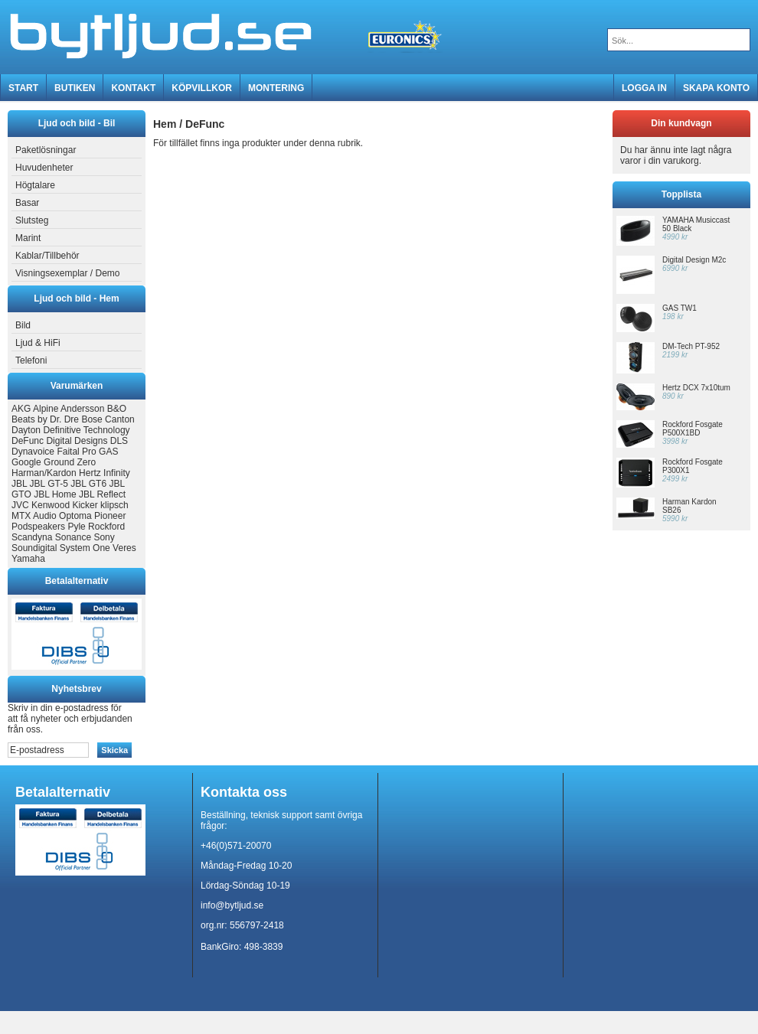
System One (85, 548)
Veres (124, 548)
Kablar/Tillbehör (45, 255)
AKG (21, 408)
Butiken (74, 88)
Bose (91, 419)
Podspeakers (38, 526)
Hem (164, 124)
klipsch (114, 505)
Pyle (76, 526)
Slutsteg (29, 220)
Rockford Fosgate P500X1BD (692, 428)
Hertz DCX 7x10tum (696, 387)
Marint (26, 238)
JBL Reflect (102, 494)
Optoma (75, 515)
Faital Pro (76, 451)
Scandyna (31, 537)
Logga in (644, 88)
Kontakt (133, 88)
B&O (116, 408)
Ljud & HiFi (35, 343)
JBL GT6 (88, 483)
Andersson (82, 408)
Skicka (114, 750)
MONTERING (276, 88)
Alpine (45, 408)
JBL (19, 483)
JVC (20, 505)
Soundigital (34, 548)
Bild (21, 325)
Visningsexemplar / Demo (65, 273)
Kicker (84, 505)
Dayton (26, 430)
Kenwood (50, 505)
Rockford (106, 526)
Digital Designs (76, 440)
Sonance (73, 537)
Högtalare (33, 185)
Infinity (116, 473)
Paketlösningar (43, 150)
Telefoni (29, 360)
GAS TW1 (679, 308)
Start (23, 88)
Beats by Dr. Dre (45, 419)
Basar (25, 202)
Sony (103, 537)
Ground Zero (70, 462)
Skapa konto (716, 88)
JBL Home (55, 494)
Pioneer (110, 515)
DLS (119, 440)
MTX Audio (34, 515)
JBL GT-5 (49, 483)
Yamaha (28, 558)
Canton (120, 419)
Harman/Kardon (44, 473)
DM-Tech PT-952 (691, 346)
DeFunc (27, 440)
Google (26, 462)
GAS (108, 451)
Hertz (90, 473)
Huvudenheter (42, 167)
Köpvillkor (202, 88)
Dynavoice (32, 451)
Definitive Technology (86, 430)
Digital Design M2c (694, 260)
